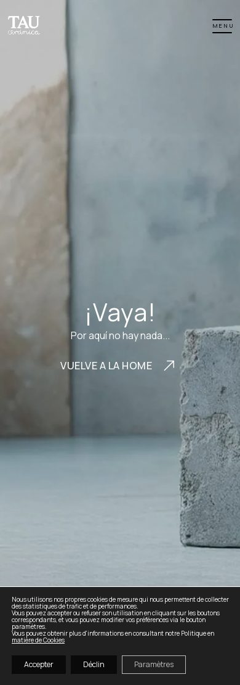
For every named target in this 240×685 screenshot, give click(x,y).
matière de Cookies (38, 640)
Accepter (39, 664)
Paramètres (154, 664)
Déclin (94, 664)
